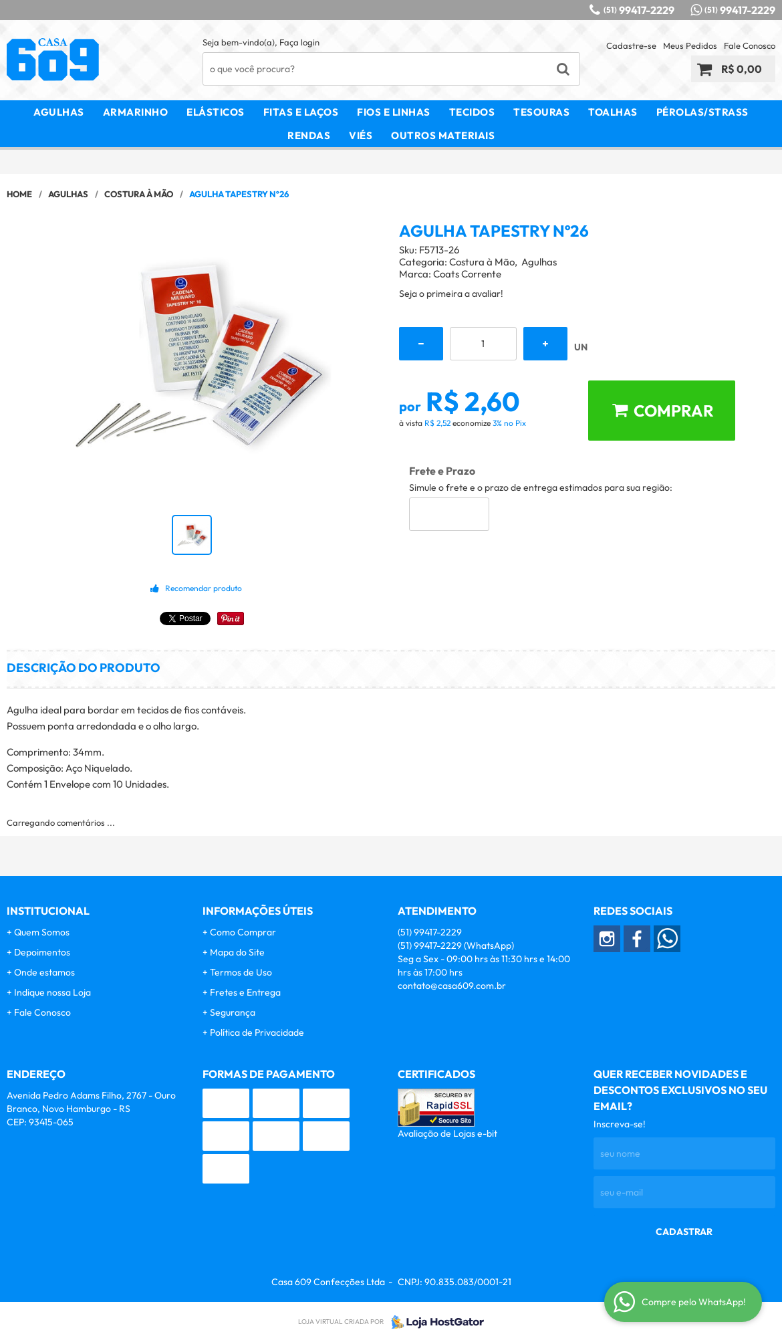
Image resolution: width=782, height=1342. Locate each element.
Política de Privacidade (257, 1032)
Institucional (48, 910)
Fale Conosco (749, 45)
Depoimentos (42, 952)
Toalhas (613, 112)
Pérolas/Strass (702, 112)
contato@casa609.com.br (452, 986)
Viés (360, 135)
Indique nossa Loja (52, 992)
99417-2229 (639, 10)
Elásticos (215, 112)
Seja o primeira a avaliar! (451, 294)
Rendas (308, 135)
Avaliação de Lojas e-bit (447, 1133)
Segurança (232, 1012)
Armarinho (135, 112)
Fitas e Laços (301, 112)
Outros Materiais (443, 135)
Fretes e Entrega (245, 992)
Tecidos (472, 112)
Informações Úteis (258, 910)
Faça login (299, 42)
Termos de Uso (241, 972)
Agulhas (58, 112)
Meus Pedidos (690, 45)
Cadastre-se (631, 45)
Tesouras (541, 112)
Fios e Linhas (393, 112)
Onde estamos (44, 972)
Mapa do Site (237, 952)
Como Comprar (243, 932)
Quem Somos (42, 932)
